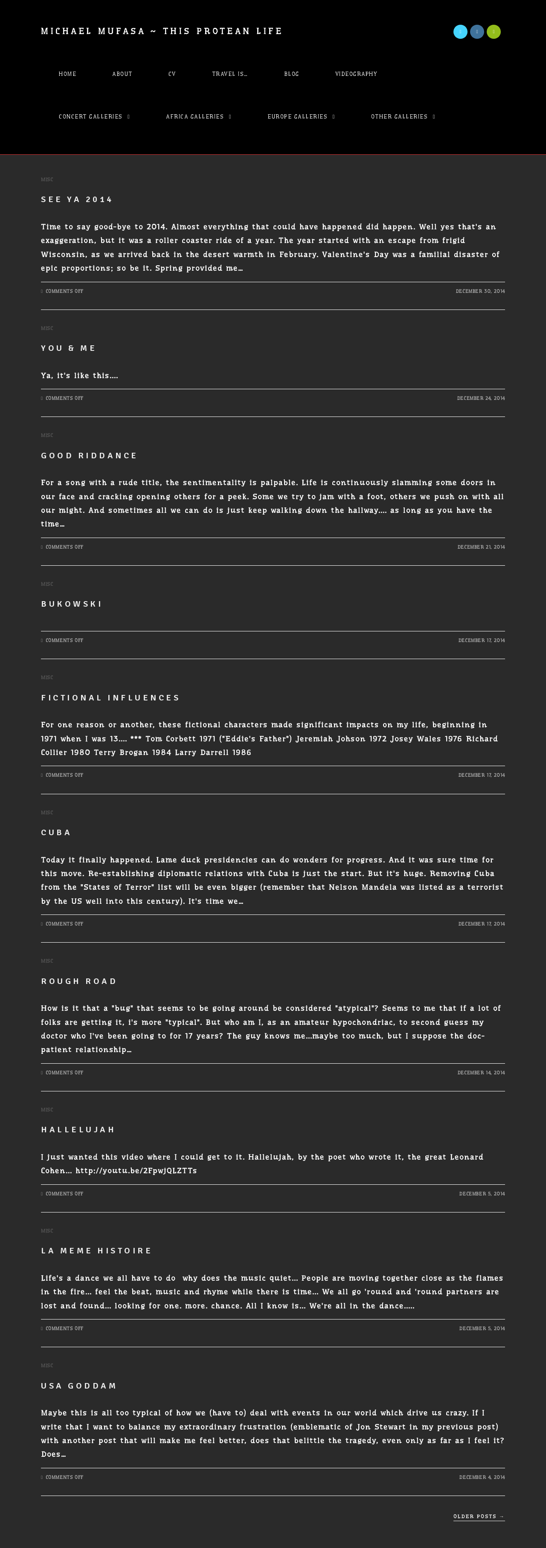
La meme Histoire (97, 1250)
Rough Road (79, 981)
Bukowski (72, 604)
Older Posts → (479, 1516)
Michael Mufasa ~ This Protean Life (162, 31)
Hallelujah (78, 1129)
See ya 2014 (77, 199)
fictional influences (110, 697)
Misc (47, 179)
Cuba (56, 832)
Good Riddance (90, 455)
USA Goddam (79, 1385)
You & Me (69, 348)
